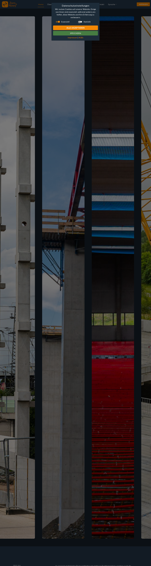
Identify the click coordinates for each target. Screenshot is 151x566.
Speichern (75, 33)
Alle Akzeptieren (75, 28)
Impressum (72, 37)
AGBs (81, 37)
